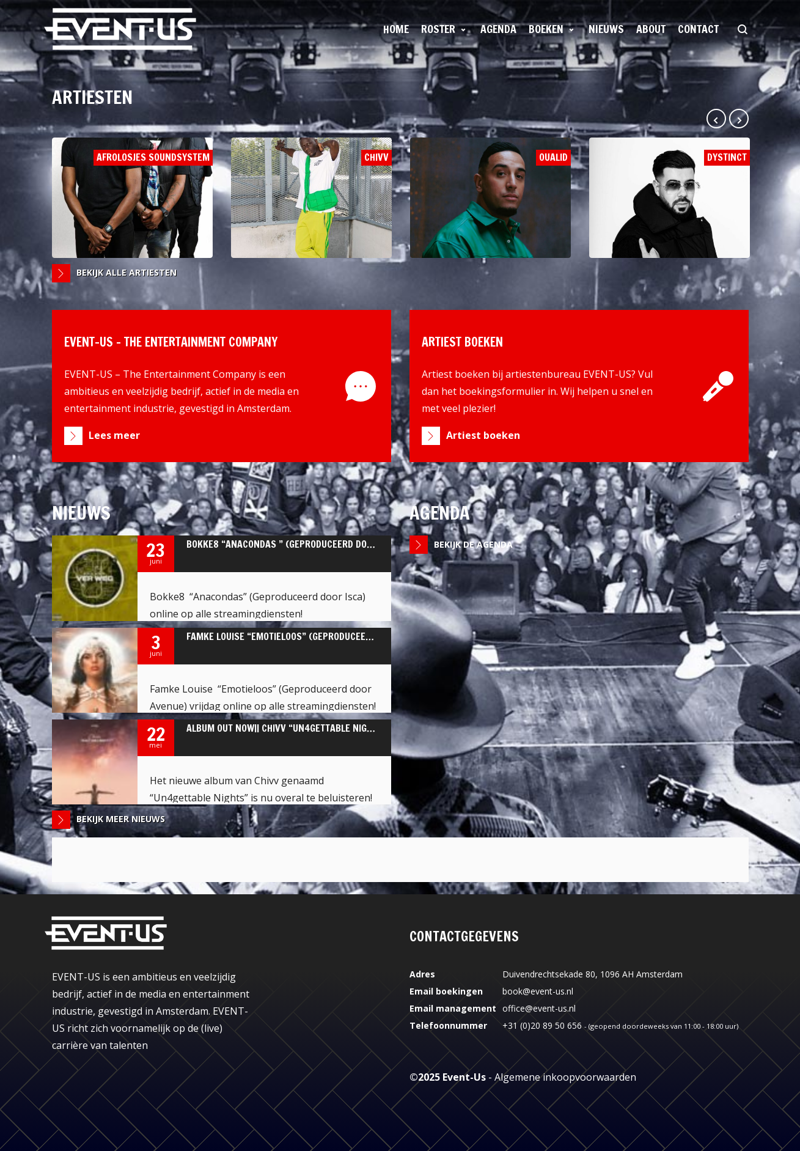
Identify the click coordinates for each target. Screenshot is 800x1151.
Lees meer (114, 435)
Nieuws (606, 29)
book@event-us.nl (537, 991)
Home (396, 29)
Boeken (546, 29)
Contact (698, 29)
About (651, 29)
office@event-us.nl (539, 1008)
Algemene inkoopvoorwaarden (565, 1077)
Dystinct (669, 198)
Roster (438, 29)
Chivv (311, 198)
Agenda (498, 29)
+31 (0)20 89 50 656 (542, 1025)
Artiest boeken (483, 435)
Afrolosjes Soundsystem (132, 198)
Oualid (490, 198)
